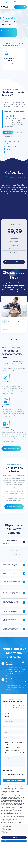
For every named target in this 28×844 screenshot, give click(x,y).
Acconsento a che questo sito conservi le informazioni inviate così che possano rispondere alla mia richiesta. (15, 774)
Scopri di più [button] (14, 837)
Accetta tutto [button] (20, 841)
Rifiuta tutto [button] (8, 841)
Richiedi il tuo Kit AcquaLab (14, 780)
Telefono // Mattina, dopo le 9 (12, 750)
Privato (7, 713)
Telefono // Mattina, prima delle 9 (13, 747)
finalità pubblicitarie (17, 804)
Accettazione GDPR (8, 770)
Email (6, 745)
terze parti (3, 797)
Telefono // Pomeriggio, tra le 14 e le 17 (14, 753)
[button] (5, 75)
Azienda (7, 716)
